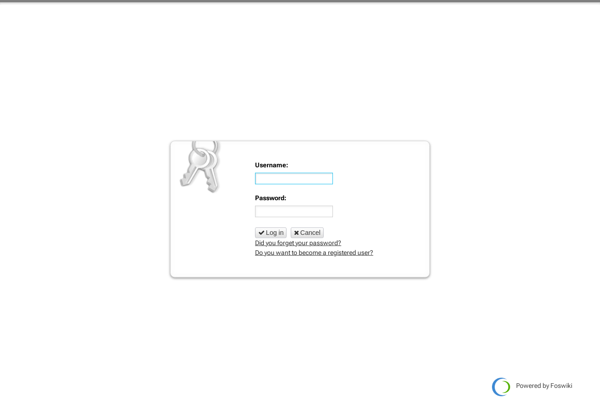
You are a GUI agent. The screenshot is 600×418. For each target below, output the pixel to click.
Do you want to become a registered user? (314, 252)
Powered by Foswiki (532, 387)
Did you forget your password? (298, 242)
